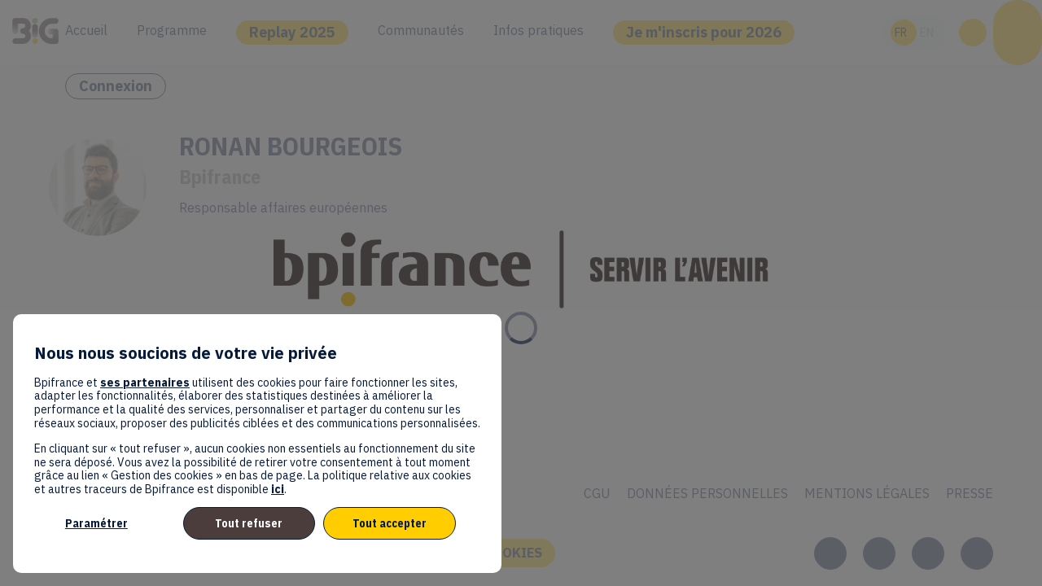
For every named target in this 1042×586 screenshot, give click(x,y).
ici (277, 489)
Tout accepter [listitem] (389, 523)
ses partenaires (145, 382)
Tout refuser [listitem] (248, 523)
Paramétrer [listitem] (96, 523)
